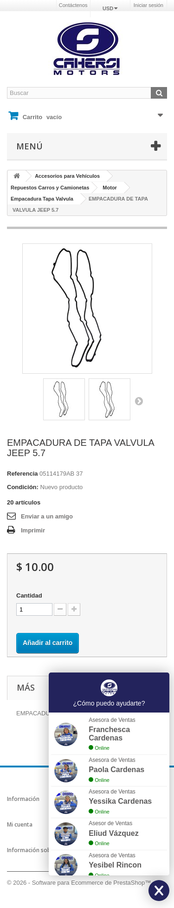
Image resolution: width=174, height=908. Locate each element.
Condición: (23, 487)
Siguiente (138, 400)
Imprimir (33, 530)
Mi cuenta (19, 824)
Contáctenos (73, 5)
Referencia (22, 473)
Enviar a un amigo (47, 516)
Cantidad (29, 595)
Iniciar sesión (148, 5)
